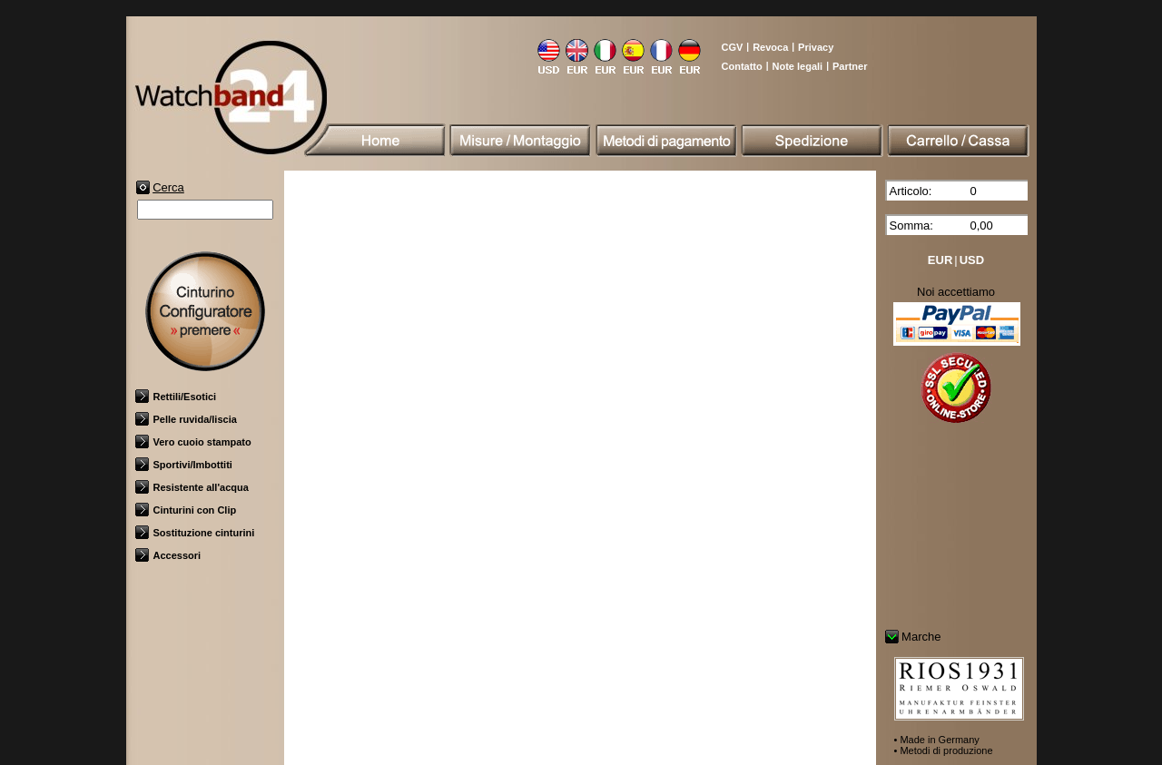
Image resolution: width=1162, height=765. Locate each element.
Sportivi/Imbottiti (183, 464)
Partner (850, 66)
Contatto (742, 66)
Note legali (798, 66)
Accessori (168, 555)
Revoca (770, 47)
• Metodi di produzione (943, 750)
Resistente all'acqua (192, 487)
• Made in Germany (937, 739)
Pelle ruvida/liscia (186, 419)
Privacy (815, 47)
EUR (940, 260)
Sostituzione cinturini (195, 532)
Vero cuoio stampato (193, 441)
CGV (732, 47)
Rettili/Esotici (176, 396)
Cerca (168, 187)
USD (972, 260)
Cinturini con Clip (186, 510)
